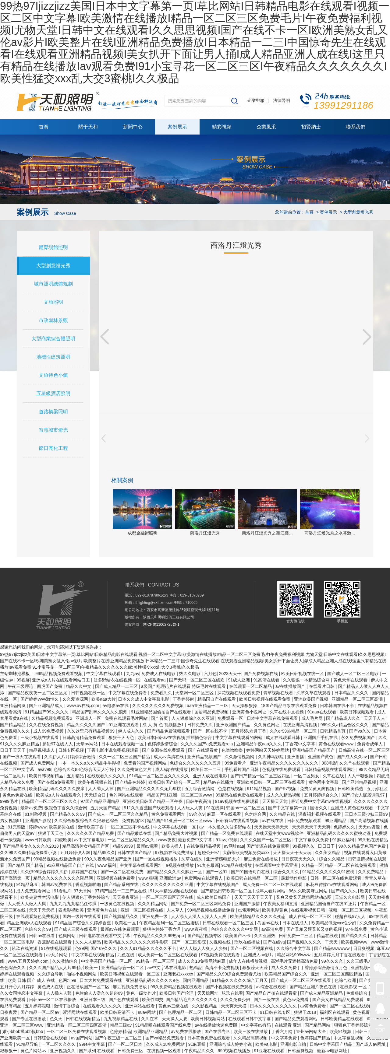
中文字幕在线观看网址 (142, 865)
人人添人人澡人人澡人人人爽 (199, 916)
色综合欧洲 (346, 980)
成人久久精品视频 (284, 795)
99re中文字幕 (92, 1044)
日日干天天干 (13, 750)
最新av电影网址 (332, 1050)
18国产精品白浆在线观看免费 (289, 705)
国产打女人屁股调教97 (364, 795)
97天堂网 (83, 890)
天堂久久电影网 (350, 897)
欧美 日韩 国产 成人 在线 (32, 980)
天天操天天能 (275, 801)
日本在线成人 (295, 922)
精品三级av (121, 1025)
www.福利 (107, 865)
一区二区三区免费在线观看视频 (77, 1031)
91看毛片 (63, 890)
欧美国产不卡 (238, 935)
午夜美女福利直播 (281, 903)
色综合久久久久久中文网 (235, 929)
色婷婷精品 (120, 1031)
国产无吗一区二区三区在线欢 (197, 680)
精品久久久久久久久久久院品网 (63, 878)
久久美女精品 (328, 852)
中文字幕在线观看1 (105, 673)
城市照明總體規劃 (53, 283)
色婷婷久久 (345, 827)
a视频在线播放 (180, 865)
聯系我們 (355, 126)
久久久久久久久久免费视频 (158, 705)
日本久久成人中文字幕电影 (144, 699)
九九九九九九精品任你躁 (74, 903)
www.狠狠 (147, 878)
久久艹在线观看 (354, 763)
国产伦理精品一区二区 (181, 1012)
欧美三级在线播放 (251, 1031)
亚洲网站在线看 (140, 1005)
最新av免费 (31, 807)
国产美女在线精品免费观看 (338, 999)
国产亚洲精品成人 (46, 705)
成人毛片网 (312, 718)
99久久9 (196, 814)
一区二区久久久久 (59, 1044)
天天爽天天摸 (234, 1005)
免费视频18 (133, 820)
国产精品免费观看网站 (296, 1018)
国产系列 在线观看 (97, 1050)
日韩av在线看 (42, 935)
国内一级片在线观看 (82, 916)
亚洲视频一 (362, 967)
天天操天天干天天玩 (293, 852)
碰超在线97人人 (350, 916)
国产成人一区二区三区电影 (353, 673)
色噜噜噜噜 (233, 750)
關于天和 (88, 126)
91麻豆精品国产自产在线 (71, 865)
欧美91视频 (341, 1031)
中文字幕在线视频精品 (93, 954)
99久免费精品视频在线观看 (177, 986)
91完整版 (17, 827)
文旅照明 (53, 302)
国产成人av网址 (371, 1044)
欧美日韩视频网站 (208, 1018)
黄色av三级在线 (174, 1005)
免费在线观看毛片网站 (127, 718)
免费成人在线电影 (159, 673)
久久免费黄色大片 (135, 769)
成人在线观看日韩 (283, 737)
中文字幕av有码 (256, 1025)
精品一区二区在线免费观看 (351, 865)
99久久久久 (332, 961)
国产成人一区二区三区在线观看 (301, 980)
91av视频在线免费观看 (237, 801)
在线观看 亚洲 (289, 1025)
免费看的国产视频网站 (146, 763)
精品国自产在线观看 (217, 699)
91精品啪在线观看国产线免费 (163, 1025)
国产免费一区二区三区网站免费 (201, 903)
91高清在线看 (266, 680)
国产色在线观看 (124, 999)
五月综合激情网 (200, 788)
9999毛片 (9, 801)
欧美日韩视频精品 (46, 775)
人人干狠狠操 (360, 775)
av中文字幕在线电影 (167, 967)
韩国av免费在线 (57, 884)
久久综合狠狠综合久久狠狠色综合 (86, 820)
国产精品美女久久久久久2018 (31, 846)
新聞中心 (133, 126)
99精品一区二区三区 (156, 961)
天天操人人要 (175, 1018)
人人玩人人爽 (190, 807)
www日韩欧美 (38, 839)
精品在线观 (328, 935)
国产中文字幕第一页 (288, 807)
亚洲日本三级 (93, 999)
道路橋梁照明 (53, 411)
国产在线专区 (217, 1031)
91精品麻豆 (27, 884)
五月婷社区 (377, 788)
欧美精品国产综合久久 (286, 974)
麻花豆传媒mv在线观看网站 (333, 884)
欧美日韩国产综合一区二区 (174, 782)
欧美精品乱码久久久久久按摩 (57, 788)
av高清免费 (272, 929)
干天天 (332, 942)
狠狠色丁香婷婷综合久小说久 (361, 1025)
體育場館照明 (53, 247)
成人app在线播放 (172, 769)
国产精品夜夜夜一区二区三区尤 (38, 692)
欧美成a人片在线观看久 (59, 795)
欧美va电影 (266, 1044)
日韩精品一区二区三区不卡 (231, 1012)
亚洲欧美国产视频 (311, 699)
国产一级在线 (267, 999)
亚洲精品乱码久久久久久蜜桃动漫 (339, 833)
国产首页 (160, 718)
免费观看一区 (231, 718)
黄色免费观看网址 (169, 814)
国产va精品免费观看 (165, 1037)
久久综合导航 (50, 974)
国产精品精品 (13, 724)
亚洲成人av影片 (259, 954)
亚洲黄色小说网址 (250, 711)
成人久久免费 (284, 967)
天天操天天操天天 (271, 827)
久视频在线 (220, 942)
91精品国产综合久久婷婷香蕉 (83, 922)
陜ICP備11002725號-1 (161, 624)
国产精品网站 (318, 1025)
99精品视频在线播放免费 (57, 858)
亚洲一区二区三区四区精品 (337, 974)
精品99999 (123, 846)
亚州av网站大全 (312, 1031)
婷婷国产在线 (84, 871)
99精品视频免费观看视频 (59, 673)
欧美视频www (354, 942)
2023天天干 (230, 673)
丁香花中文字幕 (300, 743)
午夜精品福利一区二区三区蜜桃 (169, 922)
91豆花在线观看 (269, 1050)
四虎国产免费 (50, 686)
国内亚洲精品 (196, 980)
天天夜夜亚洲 (126, 897)
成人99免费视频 (49, 731)
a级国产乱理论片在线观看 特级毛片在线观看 (184, 686)
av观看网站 (249, 910)
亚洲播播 (296, 756)
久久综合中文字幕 (294, 948)
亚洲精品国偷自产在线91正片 (329, 903)
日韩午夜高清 (199, 801)
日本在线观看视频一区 (123, 743)
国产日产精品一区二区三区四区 (260, 775)
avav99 (44, 769)
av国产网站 (82, 1037)
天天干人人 (375, 718)
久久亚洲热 (265, 935)
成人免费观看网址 (33, 890)
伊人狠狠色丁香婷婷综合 (86, 897)
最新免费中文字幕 (195, 839)
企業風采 (266, 126)
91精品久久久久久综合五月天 (240, 980)
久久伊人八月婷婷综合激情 (70, 756)
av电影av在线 (116, 705)
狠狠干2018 (305, 1012)
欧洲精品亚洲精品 (151, 1031)
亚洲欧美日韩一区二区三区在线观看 (271, 782)
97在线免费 (356, 929)
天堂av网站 (87, 743)
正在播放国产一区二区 (89, 986)
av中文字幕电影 (89, 839)
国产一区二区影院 (189, 942)
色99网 (81, 948)
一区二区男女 (307, 775)
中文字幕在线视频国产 (218, 884)
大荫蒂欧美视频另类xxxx (247, 852)
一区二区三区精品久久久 (132, 839)
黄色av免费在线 (18, 795)
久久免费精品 (371, 871)
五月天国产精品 (106, 807)
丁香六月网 (282, 1031)
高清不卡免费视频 (222, 967)
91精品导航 (27, 1044)
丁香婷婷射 (184, 699)
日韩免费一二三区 (296, 935)
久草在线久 (192, 858)
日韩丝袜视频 (301, 1050)
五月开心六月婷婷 (17, 986)
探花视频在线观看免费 (239, 692)
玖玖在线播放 (247, 942)
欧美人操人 (172, 846)
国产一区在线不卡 (211, 731)
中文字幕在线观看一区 (175, 827)
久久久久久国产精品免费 (91, 833)
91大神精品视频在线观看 (174, 890)
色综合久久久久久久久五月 (196, 763)
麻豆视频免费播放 (130, 986)
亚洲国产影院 (38, 820)
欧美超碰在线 (62, 827)
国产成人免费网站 (38, 763)
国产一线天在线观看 (22, 756)
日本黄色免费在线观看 (209, 1037)
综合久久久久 (286, 871)
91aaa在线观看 (322, 711)
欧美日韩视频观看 (357, 711)
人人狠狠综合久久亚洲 (193, 718)
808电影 (329, 763)
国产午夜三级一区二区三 (119, 1037)
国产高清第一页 (15, 878)
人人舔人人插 (101, 788)
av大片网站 (57, 954)
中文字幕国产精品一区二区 (107, 961)
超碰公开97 (208, 852)
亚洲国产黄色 (321, 756)
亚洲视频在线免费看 (116, 878)
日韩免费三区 (131, 1050)
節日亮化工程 (53, 448)
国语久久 (319, 807)
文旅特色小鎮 (53, 375)
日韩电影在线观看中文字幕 (105, 935)
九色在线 (126, 954)
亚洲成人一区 (89, 718)
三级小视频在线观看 (40, 737)
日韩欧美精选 (351, 788)
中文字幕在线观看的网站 (239, 737)
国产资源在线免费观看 (164, 750)
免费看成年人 (370, 743)
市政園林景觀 (53, 320)
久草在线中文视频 (287, 711)
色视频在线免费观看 (282, 769)
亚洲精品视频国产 (204, 756)
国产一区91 (217, 871)
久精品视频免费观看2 (52, 718)
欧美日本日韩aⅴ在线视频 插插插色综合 (175, 737)
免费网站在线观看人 (204, 878)
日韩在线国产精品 (135, 852)
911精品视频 (259, 788)
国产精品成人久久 (343, 718)
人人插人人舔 (59, 993)
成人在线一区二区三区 (311, 916)
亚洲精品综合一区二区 (123, 967)
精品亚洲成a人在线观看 (30, 922)
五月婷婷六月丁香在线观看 (340, 954)
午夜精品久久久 (199, 1050)
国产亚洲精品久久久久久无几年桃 (149, 788)
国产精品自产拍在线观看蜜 (272, 993)
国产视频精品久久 (122, 916)
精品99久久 (104, 852)
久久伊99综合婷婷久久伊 (44, 871)
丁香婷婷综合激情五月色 (324, 967)
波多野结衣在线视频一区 (118, 680)
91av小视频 (227, 839)
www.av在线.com (83, 705)
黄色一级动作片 (141, 993)
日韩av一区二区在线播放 (53, 999)
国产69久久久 (104, 948)
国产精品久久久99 (68, 814)
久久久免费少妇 (235, 999)
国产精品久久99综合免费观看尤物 (229, 974)
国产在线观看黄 (203, 750)
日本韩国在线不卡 (337, 705)
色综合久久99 (38, 929)
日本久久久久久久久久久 (274, 1005)
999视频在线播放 (235, 1050)
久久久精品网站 (153, 903)
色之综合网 (256, 814)
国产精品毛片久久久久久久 (192, 999)
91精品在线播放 (237, 865)
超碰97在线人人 (58, 743)
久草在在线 (334, 775)
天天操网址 (208, 993)
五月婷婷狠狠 (38, 1005)
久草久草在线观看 (314, 692)
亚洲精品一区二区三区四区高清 (77, 1025)
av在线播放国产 (291, 686)
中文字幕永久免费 (312, 839)
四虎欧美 (63, 839)
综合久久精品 (332, 858)
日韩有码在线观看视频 (238, 820)
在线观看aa (155, 680)
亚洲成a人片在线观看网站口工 (61, 680)
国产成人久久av (352, 756)
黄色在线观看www (337, 743)
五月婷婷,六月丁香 (249, 731)
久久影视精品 (205, 1005)
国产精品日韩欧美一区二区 (227, 890)
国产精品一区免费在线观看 (227, 833)
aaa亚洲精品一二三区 (208, 705)
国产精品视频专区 (205, 935)
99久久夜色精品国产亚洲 (108, 858)
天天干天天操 (42, 910)
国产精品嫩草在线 (135, 833)
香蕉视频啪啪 (88, 884)
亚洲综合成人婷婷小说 (231, 1044)
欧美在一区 (126, 922)
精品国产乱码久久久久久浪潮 (100, 711)
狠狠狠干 (9, 1050)
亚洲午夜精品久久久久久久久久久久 (284, 763)
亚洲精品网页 (13, 705)
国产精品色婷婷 (130, 782)
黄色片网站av (34, 1050)
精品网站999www (294, 954)
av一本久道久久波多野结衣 (225, 827)
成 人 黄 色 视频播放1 (163, 724)
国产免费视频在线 (261, 673)
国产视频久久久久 (304, 942)
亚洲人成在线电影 (210, 775)
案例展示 (177, 126)
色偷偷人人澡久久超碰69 (99, 993)
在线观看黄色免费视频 (38, 916)
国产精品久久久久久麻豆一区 (175, 871)
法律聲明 (281, 100)
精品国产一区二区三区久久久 (50, 801)
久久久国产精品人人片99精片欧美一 (64, 967)
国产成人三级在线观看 (76, 929)
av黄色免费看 (314, 1005)
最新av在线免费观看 (120, 929)
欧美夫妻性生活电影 (40, 897)
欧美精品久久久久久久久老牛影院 (136, 942)
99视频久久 (303, 846)
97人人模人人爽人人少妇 (203, 948)
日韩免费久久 (200, 724)
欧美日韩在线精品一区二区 (252, 878)
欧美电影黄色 (275, 910)
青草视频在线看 (278, 692)
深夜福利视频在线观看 (320, 814)
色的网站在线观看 (126, 795)
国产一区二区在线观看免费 (356, 1005)
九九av (132, 673)
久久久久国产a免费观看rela (207, 743)
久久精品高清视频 (251, 1037)
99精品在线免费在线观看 (239, 795)
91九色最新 (208, 865)
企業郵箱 (255, 100)
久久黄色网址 (267, 724)
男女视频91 (11, 820)
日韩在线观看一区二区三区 (229, 922)
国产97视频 (286, 788)
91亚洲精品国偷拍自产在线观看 (161, 711)
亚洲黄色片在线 (102, 910)
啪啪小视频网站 (82, 974)
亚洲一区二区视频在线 (143, 910)
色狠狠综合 (357, 993)
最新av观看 (147, 846)
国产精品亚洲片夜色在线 (313, 986)
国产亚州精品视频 (359, 782)
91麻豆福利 (343, 839)
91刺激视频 (36, 814)
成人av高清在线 (169, 756)
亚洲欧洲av (170, 878)
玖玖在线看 (232, 993)
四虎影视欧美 (71, 910)
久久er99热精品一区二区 (294, 731)
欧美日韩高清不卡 (118, 1012)
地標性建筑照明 (53, 356)
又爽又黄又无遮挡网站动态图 (304, 897)
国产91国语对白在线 (251, 871)
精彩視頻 (222, 126)
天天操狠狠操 (245, 705)
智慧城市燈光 (53, 429)
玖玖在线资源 (25, 948)
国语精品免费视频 (212, 711)
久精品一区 (312, 865)
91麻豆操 (197, 1044)
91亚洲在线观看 (124, 724)
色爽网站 (67, 935)
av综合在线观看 (271, 986)
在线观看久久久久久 (107, 775)
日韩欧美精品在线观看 (342, 1018)
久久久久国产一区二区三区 (266, 839)
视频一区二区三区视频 (351, 910)
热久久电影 (190, 673)
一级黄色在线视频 (117, 903)
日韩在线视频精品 (83, 1018)
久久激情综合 (65, 961)
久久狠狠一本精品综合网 (307, 680)
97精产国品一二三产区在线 (121, 890)
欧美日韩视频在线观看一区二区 (130, 974)
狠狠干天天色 (121, 737)
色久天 (57, 1018)
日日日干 (327, 846)
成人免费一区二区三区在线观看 (273, 884)
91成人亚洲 (239, 680)
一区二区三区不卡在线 (129, 827)
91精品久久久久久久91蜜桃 (329, 871)
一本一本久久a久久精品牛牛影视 (90, 763)
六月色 (210, 673)
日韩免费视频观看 (304, 820)
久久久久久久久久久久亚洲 (168, 884)
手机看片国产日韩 (242, 769)
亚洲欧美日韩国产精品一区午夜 (153, 801)
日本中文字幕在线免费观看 (273, 718)
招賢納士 (311, 126)
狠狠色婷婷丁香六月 (162, 929)
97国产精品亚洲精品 (100, 801)
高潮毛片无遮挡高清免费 (295, 961)
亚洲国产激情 (247, 903)
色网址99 (67, 980)
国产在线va (274, 942)
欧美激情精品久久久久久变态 (258, 916)
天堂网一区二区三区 (195, 692)
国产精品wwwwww (332, 948)
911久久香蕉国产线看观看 (149, 807)
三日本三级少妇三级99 (367, 814)
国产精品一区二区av (40, 1012)
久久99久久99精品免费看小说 (29, 852)
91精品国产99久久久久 (47, 711)
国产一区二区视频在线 (252, 948)
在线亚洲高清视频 (300, 724)
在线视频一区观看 (164, 1050)
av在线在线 (273, 820)
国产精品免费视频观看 (169, 731)
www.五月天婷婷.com (29, 961)
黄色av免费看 (296, 999)
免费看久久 (162, 692)
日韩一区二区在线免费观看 (336, 878)
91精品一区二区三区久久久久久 (159, 775)
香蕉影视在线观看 (55, 942)
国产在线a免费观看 (56, 782)
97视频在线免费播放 (175, 852)
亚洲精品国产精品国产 (314, 750)
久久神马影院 (271, 756)
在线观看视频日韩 (308, 910)
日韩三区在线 (368, 1031)
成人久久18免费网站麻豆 (202, 961)
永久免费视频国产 (358, 737)
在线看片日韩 (322, 686)
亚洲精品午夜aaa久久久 (259, 743)
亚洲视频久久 (63, 1050)
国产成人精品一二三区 (117, 686)
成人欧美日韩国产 (214, 897)
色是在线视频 (231, 788)
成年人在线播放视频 (248, 961)
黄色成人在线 (50, 986)
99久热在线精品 (372, 839)
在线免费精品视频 (204, 846)
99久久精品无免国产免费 (362, 846)
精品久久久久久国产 (86, 724)
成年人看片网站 (270, 890)
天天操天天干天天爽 (312, 827)
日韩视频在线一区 (88, 692)
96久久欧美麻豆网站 (309, 890)
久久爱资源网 (75, 699)
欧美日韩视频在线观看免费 (265, 699)
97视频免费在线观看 (221, 954)
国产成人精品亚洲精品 (322, 993)
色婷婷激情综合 (163, 743)
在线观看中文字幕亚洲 (277, 865)
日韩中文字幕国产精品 (331, 1044)
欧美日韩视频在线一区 (303, 673)
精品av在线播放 (219, 782)
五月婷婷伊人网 (75, 852)
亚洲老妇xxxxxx (178, 974)
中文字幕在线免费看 (128, 692)
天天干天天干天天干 (254, 897)
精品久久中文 (79, 686)
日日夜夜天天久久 (299, 858)
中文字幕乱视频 (349, 1037)
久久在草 (150, 1018)
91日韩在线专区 (275, 1012)
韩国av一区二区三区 (246, 807)
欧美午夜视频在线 (95, 782)
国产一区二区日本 (126, 1044)
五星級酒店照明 (53, 393)
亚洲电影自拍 (293, 1044)
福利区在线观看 (335, 1012)
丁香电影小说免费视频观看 (113, 750)
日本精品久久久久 (352, 692)
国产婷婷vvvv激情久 (40, 699)
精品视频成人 (42, 750)
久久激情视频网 (240, 756)
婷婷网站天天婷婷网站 (268, 750)
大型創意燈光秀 (53, 265)
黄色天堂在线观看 (351, 680)
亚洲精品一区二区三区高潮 (358, 699)
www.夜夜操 (196, 929)
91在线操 (215, 807)
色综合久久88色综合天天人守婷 (84, 769)
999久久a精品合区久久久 (345, 724)
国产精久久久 (344, 890)
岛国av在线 (268, 922)
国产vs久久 (360, 731)
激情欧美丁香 (91, 827)
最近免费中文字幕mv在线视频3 (321, 801)
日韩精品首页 (333, 731)
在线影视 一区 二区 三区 (364, 986)
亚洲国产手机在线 (321, 737)
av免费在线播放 (186, 1031)
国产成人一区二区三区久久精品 (118, 814)
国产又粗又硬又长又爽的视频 (314, 929)
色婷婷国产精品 (315, 1037)
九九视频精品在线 (121, 1018)
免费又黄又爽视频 (317, 788)
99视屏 (23, 680)
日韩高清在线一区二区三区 (364, 750)
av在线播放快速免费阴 (216, 1025)
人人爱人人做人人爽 (27, 903)
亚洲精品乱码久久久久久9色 (153, 980)
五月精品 (76, 775)
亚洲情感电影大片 (223, 858)
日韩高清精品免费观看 (84, 737)
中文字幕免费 (284, 1037)
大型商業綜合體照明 (53, 338)
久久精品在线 (282, 814)
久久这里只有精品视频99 (91, 731)
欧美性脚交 (152, 999)
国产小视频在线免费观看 (230, 986)
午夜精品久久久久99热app (159, 935)
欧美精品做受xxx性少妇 (334, 922)
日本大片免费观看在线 (101, 980)
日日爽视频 (363, 948)
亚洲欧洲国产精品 (233, 724)
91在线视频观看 (57, 948)
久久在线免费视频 (46, 724)
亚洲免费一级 (155, 916)
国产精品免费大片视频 (177, 833)
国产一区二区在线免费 (122, 871)
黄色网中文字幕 (324, 782)
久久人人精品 (88, 942)
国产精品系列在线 (122, 884)
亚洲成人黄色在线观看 (352, 807)
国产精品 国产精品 (26, 865)
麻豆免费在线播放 (261, 858)
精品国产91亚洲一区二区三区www (180, 795)
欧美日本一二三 (206, 769)
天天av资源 (369, 827)
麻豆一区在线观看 (224, 814)
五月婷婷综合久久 (321, 795)
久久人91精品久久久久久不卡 (148, 948)
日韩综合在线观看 (51, 1037)
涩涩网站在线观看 (80, 1012)
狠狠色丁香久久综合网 (66, 807)
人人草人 (176, 910)
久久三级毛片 (359, 961)
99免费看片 (236, 763)
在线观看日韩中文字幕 (250, 1018)
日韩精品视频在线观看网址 (330, 769)
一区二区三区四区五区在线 (168, 897)
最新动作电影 (294, 878)
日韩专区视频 (71, 750)
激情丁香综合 (67, 1005)
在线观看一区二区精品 (251, 686)
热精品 (196, 967)
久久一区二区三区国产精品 (125, 756)
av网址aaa (234, 846)
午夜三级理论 (21, 686)
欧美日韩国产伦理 (177, 993)
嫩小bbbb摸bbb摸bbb (23, 1031)
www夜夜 (167, 839)
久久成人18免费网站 (166, 1044)
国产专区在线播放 (29, 1018)
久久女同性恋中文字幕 (22, 993)
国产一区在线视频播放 (157, 858)
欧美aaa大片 (103, 699)
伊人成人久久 (131, 731)
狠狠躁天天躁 (255, 967)
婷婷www (37, 827)
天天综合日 (95, 795)
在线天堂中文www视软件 (280, 833)
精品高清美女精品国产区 (86, 846)
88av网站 (147, 1012)
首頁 (43, 126)
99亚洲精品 (335, 820)
